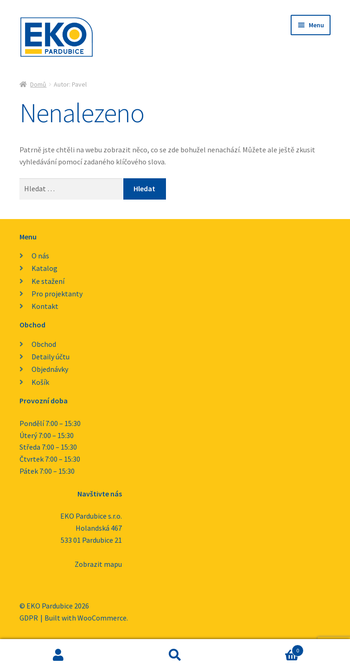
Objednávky (50, 369)
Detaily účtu (51, 356)
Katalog (44, 268)
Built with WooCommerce (86, 617)
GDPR (28, 617)
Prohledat (175, 655)
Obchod (44, 344)
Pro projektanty (57, 293)
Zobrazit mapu (98, 564)
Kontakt (45, 306)
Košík (40, 382)
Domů (38, 84)
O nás (40, 255)
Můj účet (58, 655)
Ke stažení (48, 281)
